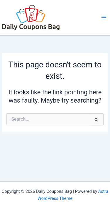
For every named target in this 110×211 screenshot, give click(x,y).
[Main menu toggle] (104, 17)
